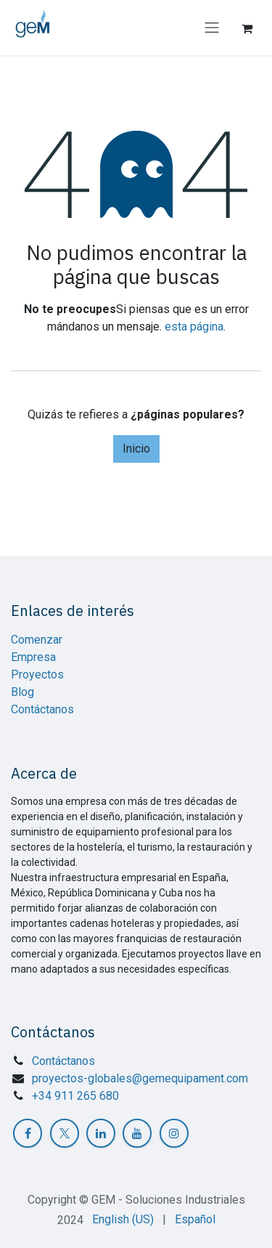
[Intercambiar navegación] (211, 28)
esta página (194, 326)
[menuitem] (123, 1220)
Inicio (136, 448)
